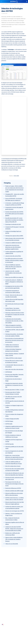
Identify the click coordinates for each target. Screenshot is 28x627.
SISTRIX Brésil (8, 372)
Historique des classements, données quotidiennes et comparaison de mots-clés (14, 385)
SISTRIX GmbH (14, 570)
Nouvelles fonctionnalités (14, 616)
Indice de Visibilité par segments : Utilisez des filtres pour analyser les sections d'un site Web (13, 266)
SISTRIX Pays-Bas (9, 444)
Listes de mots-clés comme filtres (13, 256)
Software (14, 583)
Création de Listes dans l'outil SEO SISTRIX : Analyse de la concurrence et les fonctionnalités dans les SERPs (14, 528)
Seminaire (14, 599)
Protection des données (14, 578)
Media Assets (14, 608)
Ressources (14, 595)
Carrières (14, 574)
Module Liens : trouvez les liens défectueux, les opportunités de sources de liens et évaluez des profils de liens (14, 457)
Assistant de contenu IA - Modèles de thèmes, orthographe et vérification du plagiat (14, 281)
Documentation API (14, 618)
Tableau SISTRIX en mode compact (13, 358)
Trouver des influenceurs (14, 591)
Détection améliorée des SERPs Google (14, 490)
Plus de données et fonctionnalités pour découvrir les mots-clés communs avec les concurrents (14, 340)
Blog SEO (14, 601)
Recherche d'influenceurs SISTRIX (13, 488)
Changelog (7, 4)
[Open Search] (26, 1)
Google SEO (14, 587)
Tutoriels (14, 604)
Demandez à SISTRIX (14, 597)
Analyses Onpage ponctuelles (12, 418)
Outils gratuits (14, 603)
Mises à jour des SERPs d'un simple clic (14, 277)
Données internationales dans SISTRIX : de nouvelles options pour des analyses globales (14, 213)
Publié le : (11, 175)
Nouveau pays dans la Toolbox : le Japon (14, 389)
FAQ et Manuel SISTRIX (14, 614)
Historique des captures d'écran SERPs (14, 235)
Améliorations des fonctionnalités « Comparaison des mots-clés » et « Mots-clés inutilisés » (14, 320)
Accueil (2, 4)
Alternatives (14, 606)
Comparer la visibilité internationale (13, 242)
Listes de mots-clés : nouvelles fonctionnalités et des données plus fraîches (13, 272)
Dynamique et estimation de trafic (13, 224)
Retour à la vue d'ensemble (11, 543)
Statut (14, 621)
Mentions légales (14, 580)
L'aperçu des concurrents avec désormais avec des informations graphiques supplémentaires (13, 247)
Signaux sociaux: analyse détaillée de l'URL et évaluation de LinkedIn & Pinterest (13, 539)
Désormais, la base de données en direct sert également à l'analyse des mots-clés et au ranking (14, 314)
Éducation (14, 576)
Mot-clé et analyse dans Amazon (12, 466)
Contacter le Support (14, 620)
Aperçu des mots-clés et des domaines (14, 369)
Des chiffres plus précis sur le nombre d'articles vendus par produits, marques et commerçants (14, 260)
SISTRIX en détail (14, 572)
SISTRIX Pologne (9, 421)
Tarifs (14, 585)
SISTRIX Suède (8, 423)
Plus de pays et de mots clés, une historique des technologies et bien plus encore (14, 483)
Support (14, 612)
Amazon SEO (14, 589)
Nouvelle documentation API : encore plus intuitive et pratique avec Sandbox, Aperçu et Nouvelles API (14, 219)
